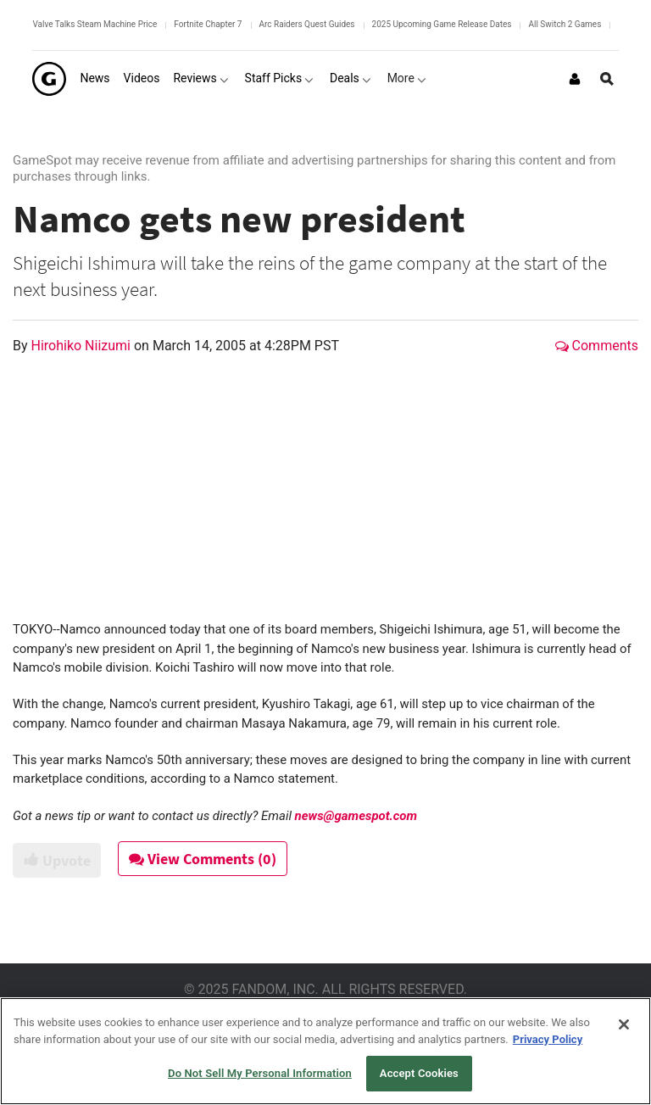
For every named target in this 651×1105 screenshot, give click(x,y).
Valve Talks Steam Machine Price (94, 24)
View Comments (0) (204, 858)
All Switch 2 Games (564, 24)
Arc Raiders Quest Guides (307, 24)
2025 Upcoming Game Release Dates (442, 24)
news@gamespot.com (356, 815)
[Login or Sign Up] (574, 79)
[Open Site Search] (607, 79)
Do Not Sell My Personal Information (260, 1073)
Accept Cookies (419, 1073)
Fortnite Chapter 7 (208, 24)
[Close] (624, 1024)
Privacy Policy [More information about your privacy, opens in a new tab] (547, 1039)
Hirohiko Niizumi (82, 346)
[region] (325, 1051)
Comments (596, 346)
